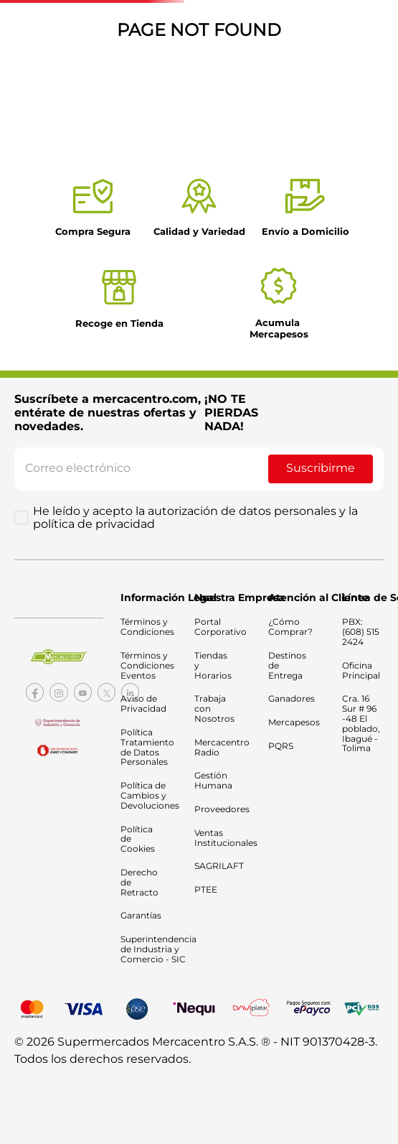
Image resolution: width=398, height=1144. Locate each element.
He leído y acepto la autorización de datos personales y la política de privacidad (195, 518)
